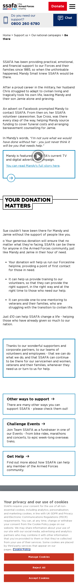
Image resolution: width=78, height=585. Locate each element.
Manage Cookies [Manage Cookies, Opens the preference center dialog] (39, 556)
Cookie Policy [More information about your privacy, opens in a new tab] (21, 549)
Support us (21, 35)
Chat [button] (65, 18)
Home (7, 35)
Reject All (39, 567)
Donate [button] (57, 6)
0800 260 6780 (25, 24)
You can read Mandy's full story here (33, 166)
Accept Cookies (39, 578)
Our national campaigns (46, 35)
